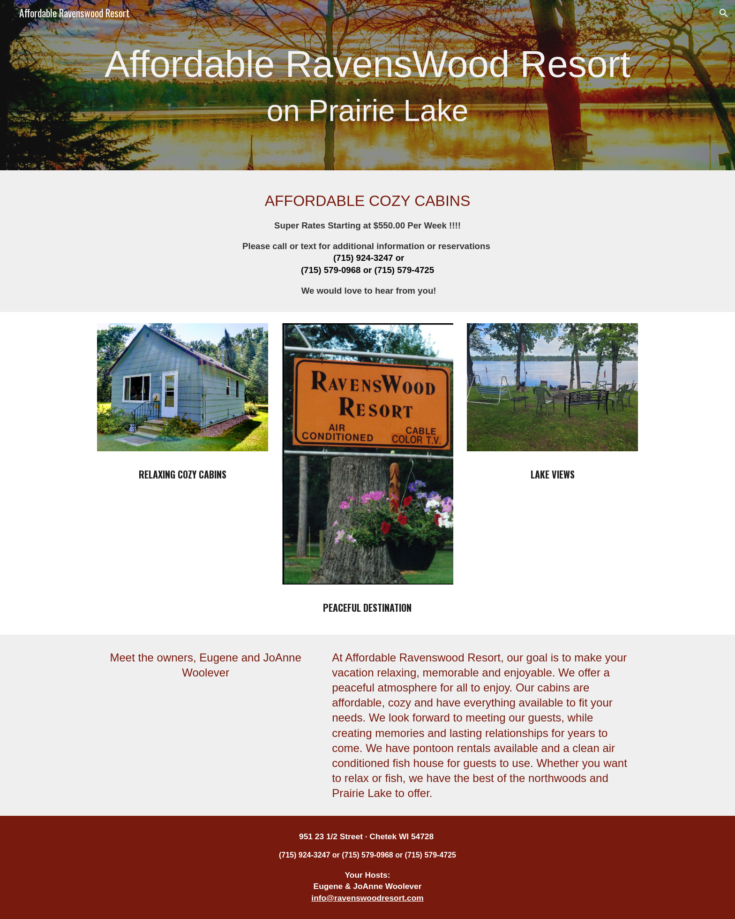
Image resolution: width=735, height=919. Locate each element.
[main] (367, 85)
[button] (723, 13)
